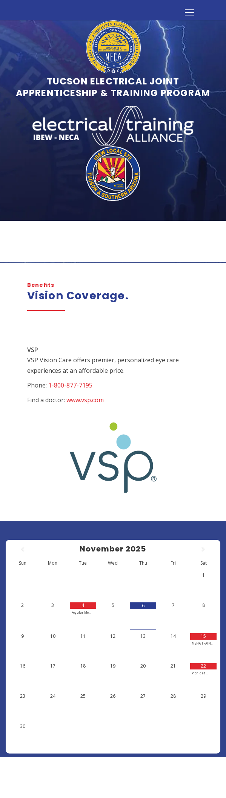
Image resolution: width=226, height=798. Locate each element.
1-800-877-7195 (70, 385)
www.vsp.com (85, 399)
